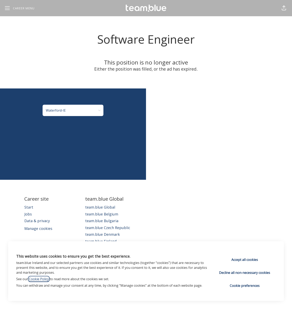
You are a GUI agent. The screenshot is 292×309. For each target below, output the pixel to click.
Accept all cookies (244, 259)
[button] (284, 8)
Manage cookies (38, 228)
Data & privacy (37, 220)
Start (28, 207)
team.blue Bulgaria (101, 220)
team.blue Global (100, 207)
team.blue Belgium (101, 214)
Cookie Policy (39, 279)
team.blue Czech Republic (107, 227)
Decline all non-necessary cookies (244, 272)
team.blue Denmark (102, 234)
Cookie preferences (245, 285)
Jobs (28, 214)
